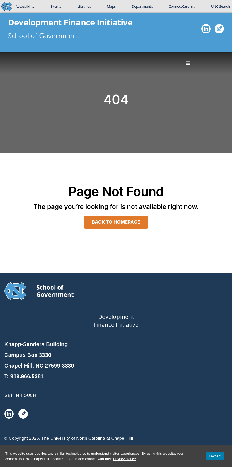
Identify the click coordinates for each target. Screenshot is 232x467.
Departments (142, 6)
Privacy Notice (124, 459)
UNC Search (220, 6)
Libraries (84, 6)
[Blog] (219, 30)
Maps (111, 6)
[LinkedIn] (206, 30)
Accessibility (25, 6)
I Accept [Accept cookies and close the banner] (215, 456)
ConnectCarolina (182, 6)
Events (56, 6)
